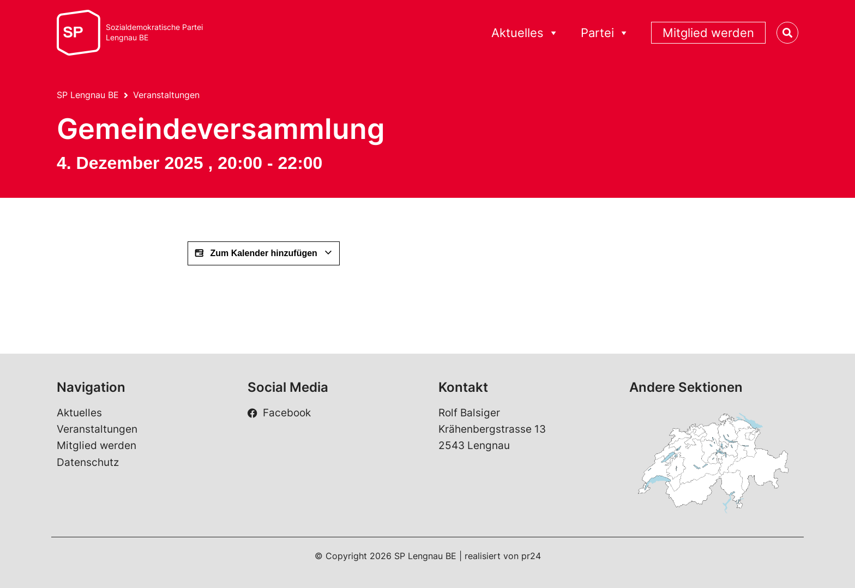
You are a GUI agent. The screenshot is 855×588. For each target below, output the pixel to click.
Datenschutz (88, 462)
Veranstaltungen (166, 94)
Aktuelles (79, 413)
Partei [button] (605, 33)
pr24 (531, 555)
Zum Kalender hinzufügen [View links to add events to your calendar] (264, 253)
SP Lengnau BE (88, 94)
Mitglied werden (708, 33)
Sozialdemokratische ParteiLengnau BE (154, 32)
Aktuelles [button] (525, 33)
